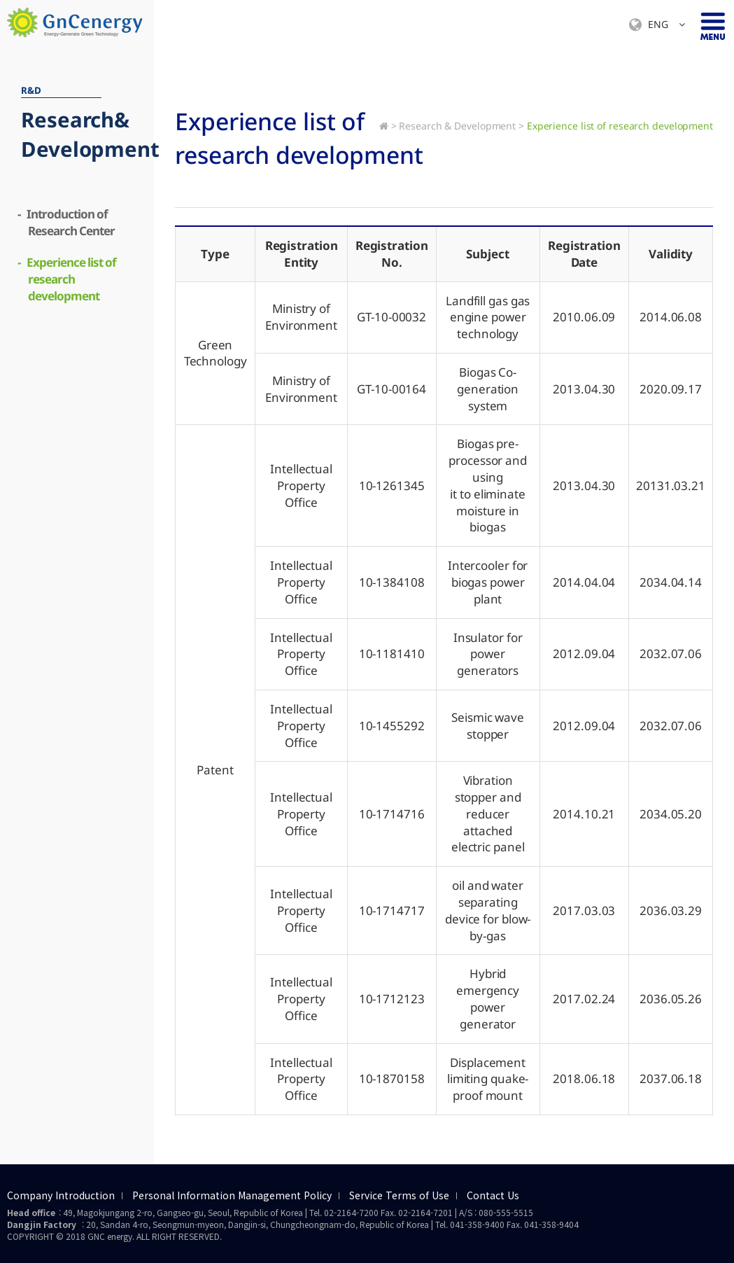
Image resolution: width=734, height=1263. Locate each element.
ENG (657, 25)
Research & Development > (461, 125)
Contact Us (493, 1195)
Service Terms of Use (399, 1195)
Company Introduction (61, 1195)
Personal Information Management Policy (232, 1195)
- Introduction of (68, 222)
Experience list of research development (620, 125)
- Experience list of (68, 279)
